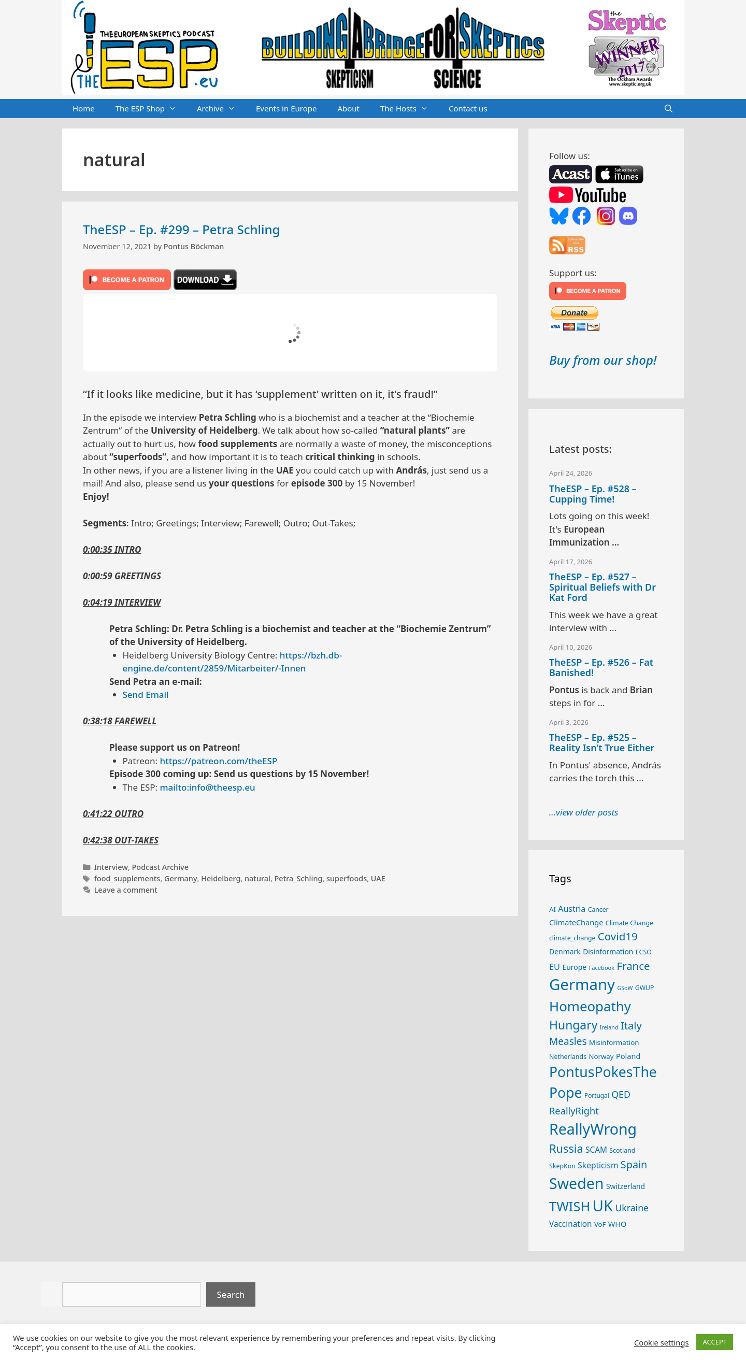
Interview (111, 867)
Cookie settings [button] (661, 1342)
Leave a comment (125, 890)
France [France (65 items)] (633, 965)
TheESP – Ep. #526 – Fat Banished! (601, 667)
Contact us (468, 108)
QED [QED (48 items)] (620, 1094)
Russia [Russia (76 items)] (566, 1148)
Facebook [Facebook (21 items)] (602, 967)
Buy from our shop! (602, 359)
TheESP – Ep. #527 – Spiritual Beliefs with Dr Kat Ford (602, 587)
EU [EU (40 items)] (554, 966)
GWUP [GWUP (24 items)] (644, 987)
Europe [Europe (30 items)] (574, 967)
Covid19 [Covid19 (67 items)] (618, 936)
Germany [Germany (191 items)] (582, 984)
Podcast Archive (160, 867)
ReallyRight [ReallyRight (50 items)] (574, 1110)
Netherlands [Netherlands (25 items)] (567, 1056)
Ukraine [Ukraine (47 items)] (632, 1207)
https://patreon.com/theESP (219, 761)
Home (84, 108)
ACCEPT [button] (714, 1342)
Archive (221, 109)
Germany (180, 878)
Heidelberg (220, 878)
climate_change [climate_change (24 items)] (572, 938)
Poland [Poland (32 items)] (628, 1056)
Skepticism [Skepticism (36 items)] (598, 1165)
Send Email (146, 694)
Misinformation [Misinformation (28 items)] (614, 1042)
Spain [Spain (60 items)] (634, 1164)
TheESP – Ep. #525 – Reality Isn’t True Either (601, 742)
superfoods (346, 878)
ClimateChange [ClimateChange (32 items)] (576, 922)
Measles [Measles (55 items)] (568, 1041)
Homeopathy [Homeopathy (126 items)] (590, 1006)
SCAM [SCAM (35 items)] (596, 1149)
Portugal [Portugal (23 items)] (596, 1095)
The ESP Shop (151, 109)
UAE (378, 878)
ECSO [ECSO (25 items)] (644, 952)
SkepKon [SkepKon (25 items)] (562, 1166)
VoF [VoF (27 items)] (600, 1224)
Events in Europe (286, 108)
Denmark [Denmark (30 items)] (565, 951)
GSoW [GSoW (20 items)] (625, 988)
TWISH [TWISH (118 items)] (569, 1206)
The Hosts (409, 109)
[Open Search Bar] (668, 109)
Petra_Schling (299, 878)
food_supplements (127, 878)
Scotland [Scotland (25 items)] (622, 1150)
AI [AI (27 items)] (552, 909)
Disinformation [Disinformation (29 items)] (608, 951)
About (348, 108)
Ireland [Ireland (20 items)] (609, 1027)
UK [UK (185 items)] (603, 1205)
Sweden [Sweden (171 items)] (576, 1183)
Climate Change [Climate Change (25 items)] (629, 923)
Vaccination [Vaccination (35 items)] (570, 1224)
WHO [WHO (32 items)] (617, 1224)
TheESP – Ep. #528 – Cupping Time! (593, 493)
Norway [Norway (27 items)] (601, 1056)
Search (231, 1294)
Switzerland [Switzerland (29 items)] (625, 1186)
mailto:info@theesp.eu (207, 787)
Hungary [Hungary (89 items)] (573, 1025)
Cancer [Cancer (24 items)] (598, 909)
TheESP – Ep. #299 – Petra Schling (181, 229)
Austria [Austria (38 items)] (571, 908)
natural (257, 878)
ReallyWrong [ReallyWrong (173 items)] (593, 1129)
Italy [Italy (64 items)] (631, 1025)
